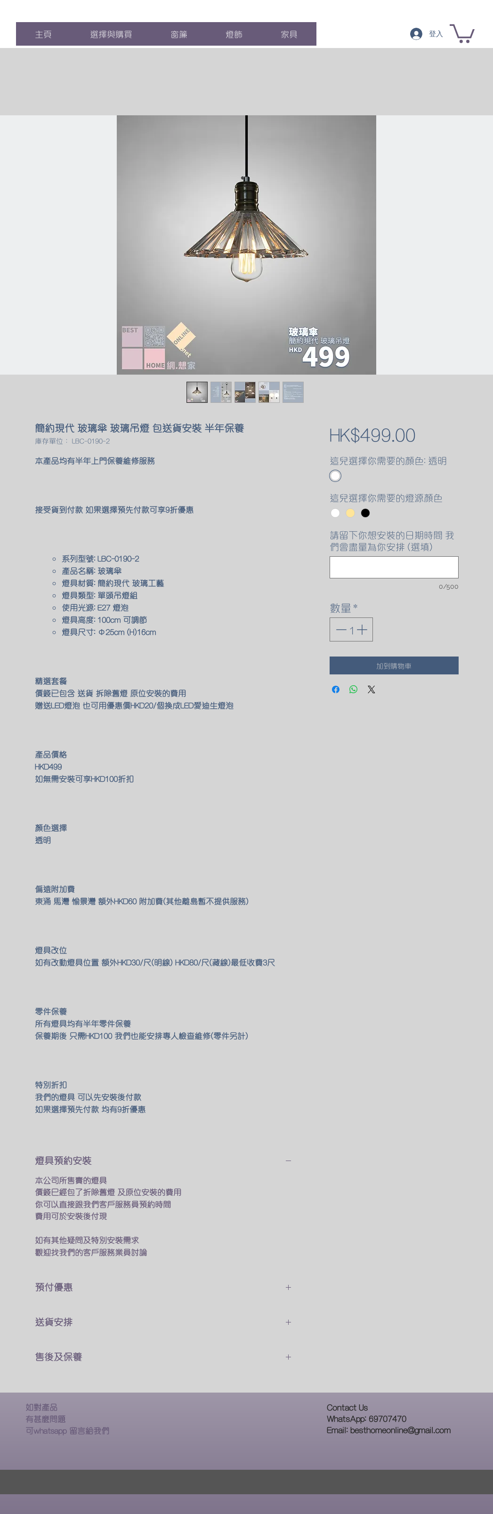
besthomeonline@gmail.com (400, 1429)
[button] (462, 32)
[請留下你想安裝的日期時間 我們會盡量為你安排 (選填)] (394, 567)
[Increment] (363, 629)
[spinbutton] (351, 629)
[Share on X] (371, 689)
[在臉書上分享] (335, 689)
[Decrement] (340, 629)
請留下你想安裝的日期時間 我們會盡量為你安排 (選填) (392, 541)
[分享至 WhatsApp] (353, 689)
